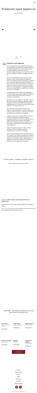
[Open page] (6, 318)
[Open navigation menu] (34, 2)
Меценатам (18, 378)
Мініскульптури (18, 372)
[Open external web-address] (18, 238)
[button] (16, 57)
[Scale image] (18, 29)
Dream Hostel (17, 204)
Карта (18, 376)
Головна (18, 370)
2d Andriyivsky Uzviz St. (17, 210)
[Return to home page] (2, 2)
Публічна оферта (18, 383)
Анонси (18, 374)
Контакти (18, 381)
